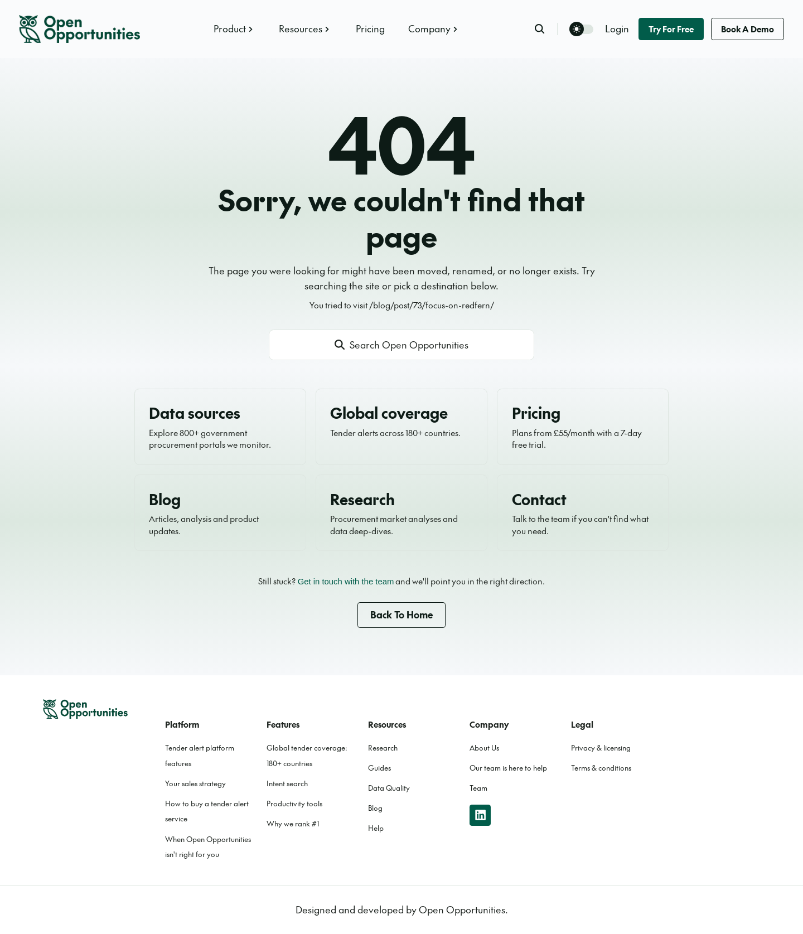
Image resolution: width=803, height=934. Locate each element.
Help (376, 828)
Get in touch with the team (346, 581)
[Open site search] (401, 345)
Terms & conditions (601, 768)
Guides (379, 768)
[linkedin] (480, 815)
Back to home (401, 614)
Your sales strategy (195, 783)
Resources (305, 28)
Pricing (370, 28)
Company (434, 28)
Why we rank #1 (293, 824)
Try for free (671, 29)
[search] (546, 29)
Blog (375, 808)
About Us (484, 748)
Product (234, 28)
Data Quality (389, 788)
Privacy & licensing (601, 748)
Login (617, 28)
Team (478, 788)
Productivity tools (294, 804)
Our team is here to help (508, 768)
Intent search (287, 783)
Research (383, 748)
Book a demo (747, 29)
